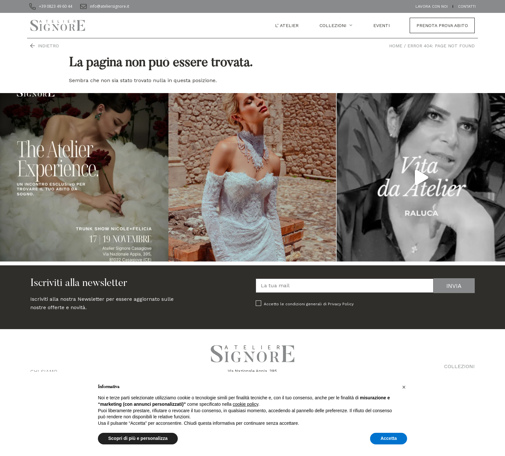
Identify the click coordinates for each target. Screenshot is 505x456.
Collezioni (335, 25)
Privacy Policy (341, 304)
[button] (404, 387)
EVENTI (381, 25)
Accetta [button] (388, 438)
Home (395, 45)
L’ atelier (287, 25)
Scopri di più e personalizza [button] (137, 438)
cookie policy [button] (245, 404)
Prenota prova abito (442, 25)
